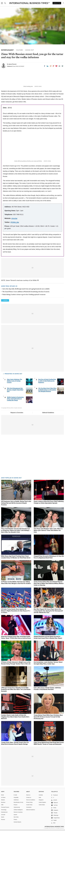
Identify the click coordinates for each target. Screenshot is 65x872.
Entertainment (4, 854)
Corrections (28, 849)
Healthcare (16, 841)
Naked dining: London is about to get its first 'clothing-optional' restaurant (23, 336)
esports (15, 856)
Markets (3, 841)
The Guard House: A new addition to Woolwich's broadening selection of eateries (25, 333)
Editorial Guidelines (48, 454)
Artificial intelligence (18, 851)
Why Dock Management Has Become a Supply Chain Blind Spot (15, 431)
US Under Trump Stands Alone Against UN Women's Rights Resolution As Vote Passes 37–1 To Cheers (15, 652)
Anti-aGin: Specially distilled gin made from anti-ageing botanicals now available (26, 331)
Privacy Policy (29, 844)
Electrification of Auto (18, 844)
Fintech (15, 861)
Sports (2, 858)
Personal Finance (5, 849)
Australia (41, 836)
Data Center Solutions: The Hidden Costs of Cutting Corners (14, 422)
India (40, 839)
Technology (3, 851)
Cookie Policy (29, 846)
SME (2, 846)
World (2, 836)
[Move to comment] (62, 66)
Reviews (3, 861)
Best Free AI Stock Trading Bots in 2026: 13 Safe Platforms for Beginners (47, 422)
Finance (15, 846)
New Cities (16, 858)
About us (28, 836)
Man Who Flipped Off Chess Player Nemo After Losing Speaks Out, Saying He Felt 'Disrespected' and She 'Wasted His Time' (48, 652)
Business (3, 844)
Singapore (41, 841)
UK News (3, 839)
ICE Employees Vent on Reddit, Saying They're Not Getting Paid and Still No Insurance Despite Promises (16, 544)
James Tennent (12, 64)
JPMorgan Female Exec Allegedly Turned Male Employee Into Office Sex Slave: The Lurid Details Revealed (16, 731)
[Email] (59, 66)
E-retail (15, 836)
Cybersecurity (17, 849)
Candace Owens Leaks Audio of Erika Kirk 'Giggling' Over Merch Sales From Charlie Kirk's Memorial (15, 758)
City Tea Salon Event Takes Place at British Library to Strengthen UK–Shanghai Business (47, 431)
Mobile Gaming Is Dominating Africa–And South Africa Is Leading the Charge (15, 440)
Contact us (28, 839)
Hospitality (16, 839)
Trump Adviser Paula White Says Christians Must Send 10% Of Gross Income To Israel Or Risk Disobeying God (48, 758)
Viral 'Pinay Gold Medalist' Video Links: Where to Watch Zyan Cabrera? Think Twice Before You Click (48, 572)
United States (42, 846)
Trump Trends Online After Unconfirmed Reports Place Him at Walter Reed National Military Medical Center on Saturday (49, 625)
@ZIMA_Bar (14, 264)
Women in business (18, 854)
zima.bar (14, 260)
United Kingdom (42, 844)
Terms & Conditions (30, 841)
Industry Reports (17, 863)
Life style (3, 856)
